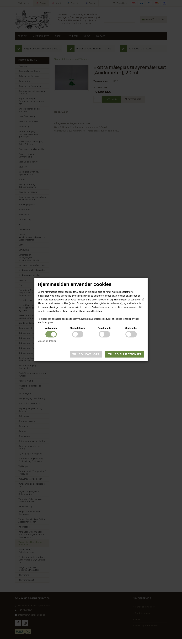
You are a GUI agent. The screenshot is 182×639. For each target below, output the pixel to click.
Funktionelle (104, 328)
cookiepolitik (136, 307)
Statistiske (131, 328)
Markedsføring (77, 328)
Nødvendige (50, 328)
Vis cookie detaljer (47, 341)
